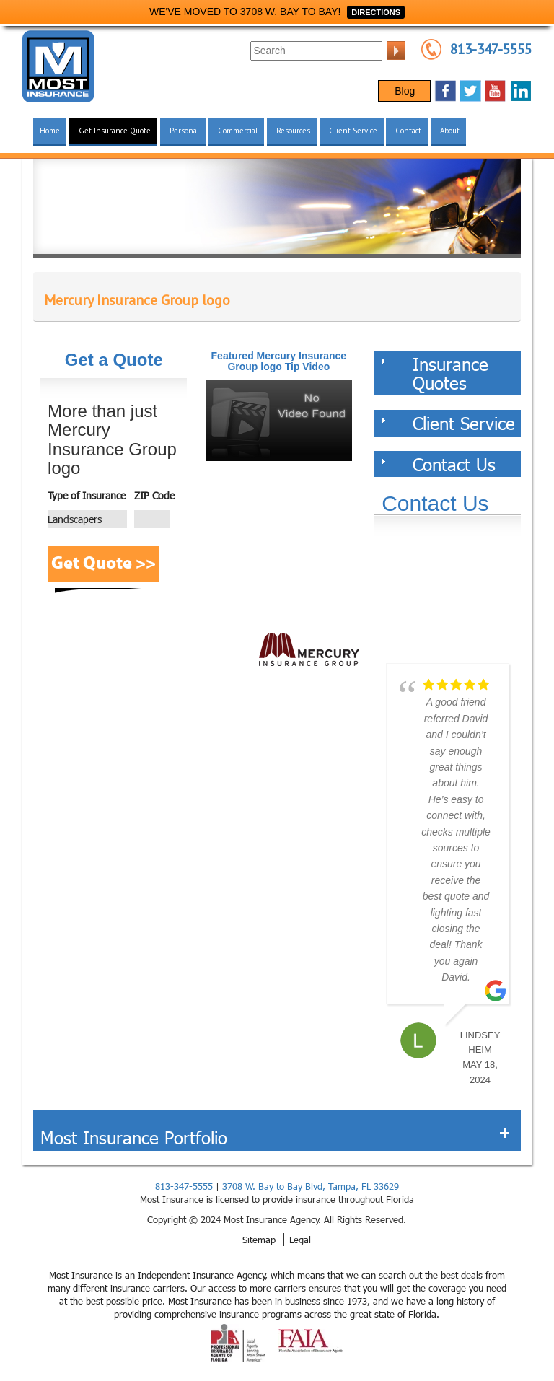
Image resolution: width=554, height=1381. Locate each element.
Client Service (353, 131)
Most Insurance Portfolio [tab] (275, 1137)
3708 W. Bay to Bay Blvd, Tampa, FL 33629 (310, 1186)
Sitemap (259, 1239)
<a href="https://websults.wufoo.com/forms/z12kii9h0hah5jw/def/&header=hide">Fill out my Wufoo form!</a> (448, 598)
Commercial (238, 131)
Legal (300, 1239)
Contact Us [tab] (439, 463)
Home (50, 131)
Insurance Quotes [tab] (435, 373)
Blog (405, 91)
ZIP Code (154, 495)
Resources (293, 131)
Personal (184, 131)
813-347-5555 (491, 49)
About (450, 131)
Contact (408, 131)
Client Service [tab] (448, 422)
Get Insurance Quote (115, 131)
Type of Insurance (87, 495)
